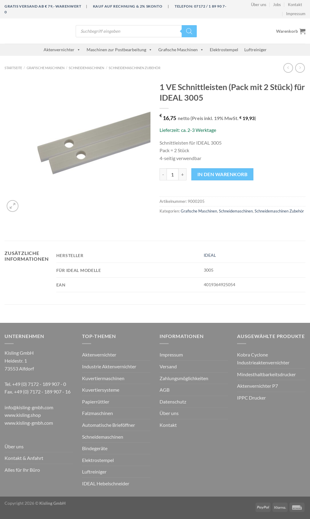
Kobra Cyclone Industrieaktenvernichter (263, 358)
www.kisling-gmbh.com (29, 423)
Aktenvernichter (62, 49)
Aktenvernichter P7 (257, 386)
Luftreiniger (255, 49)
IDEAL (210, 255)
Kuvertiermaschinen (103, 378)
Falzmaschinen (97, 413)
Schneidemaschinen (86, 68)
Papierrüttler (95, 401)
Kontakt (295, 4)
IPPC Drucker (251, 397)
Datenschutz (173, 401)
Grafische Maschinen (181, 49)
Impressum (295, 13)
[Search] (189, 31)
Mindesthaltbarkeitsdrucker (266, 374)
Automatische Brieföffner (108, 425)
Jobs (277, 4)
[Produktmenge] (173, 174)
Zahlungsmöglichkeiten (184, 378)
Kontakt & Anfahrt (24, 458)
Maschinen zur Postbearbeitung (119, 49)
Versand (168, 366)
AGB (165, 390)
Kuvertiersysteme (100, 390)
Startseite (13, 68)
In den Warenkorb (222, 174)
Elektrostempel (224, 49)
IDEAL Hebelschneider (105, 483)
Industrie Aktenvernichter (109, 366)
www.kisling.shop (23, 415)
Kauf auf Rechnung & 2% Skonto (127, 6)
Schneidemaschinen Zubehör (134, 68)
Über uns (258, 4)
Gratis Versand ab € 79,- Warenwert (43, 6)
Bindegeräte (94, 448)
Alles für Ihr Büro (22, 470)
